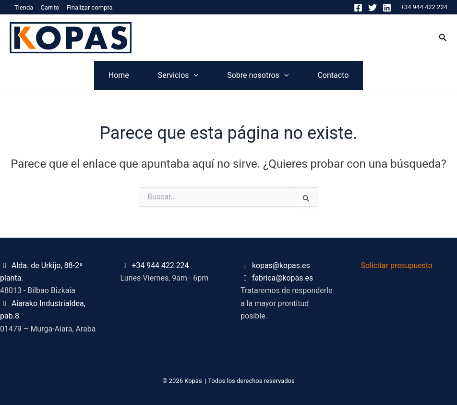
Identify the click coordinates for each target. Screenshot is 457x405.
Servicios (164, 75)
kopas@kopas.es (281, 265)
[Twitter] (372, 7)
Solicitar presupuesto (397, 265)
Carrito (49, 7)
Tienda (23, 7)
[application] (179, 75)
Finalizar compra (89, 7)
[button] (443, 38)
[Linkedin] (387, 7)
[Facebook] (358, 7)
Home (75, 75)
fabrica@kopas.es (282, 277)
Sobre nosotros (272, 75)
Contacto (376, 75)
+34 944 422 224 (424, 7)
